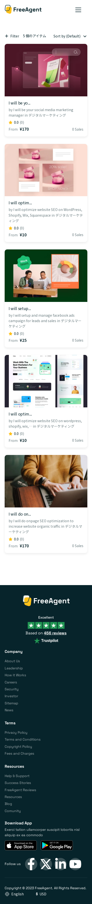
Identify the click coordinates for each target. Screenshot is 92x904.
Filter (12, 36)
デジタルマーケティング (47, 115)
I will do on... (20, 514)
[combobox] (69, 36)
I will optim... (20, 203)
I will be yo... (19, 103)
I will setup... (20, 308)
